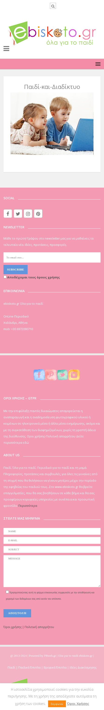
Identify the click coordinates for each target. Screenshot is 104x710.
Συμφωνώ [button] (57, 704)
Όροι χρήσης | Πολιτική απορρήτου (28, 627)
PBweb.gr (50, 655)
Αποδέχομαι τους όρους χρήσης (31, 277)
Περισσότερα (27, 506)
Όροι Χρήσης (78, 703)
